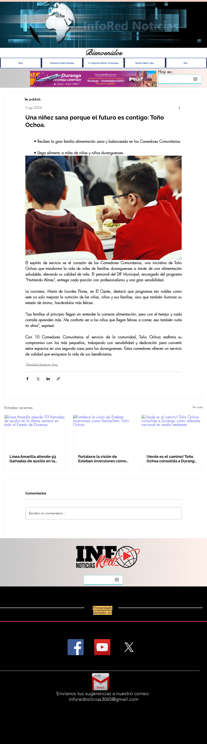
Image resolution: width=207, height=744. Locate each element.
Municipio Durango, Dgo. (42, 364)
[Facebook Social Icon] (76, 647)
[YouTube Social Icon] (102, 647)
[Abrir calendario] (195, 79)
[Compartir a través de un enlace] (58, 379)
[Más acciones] (179, 107)
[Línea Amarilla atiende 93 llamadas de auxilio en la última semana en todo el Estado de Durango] (34, 432)
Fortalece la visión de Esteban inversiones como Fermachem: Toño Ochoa (102, 458)
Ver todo (197, 407)
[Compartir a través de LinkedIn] (48, 379)
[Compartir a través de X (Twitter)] (38, 379)
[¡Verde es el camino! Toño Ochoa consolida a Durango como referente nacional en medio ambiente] (172, 432)
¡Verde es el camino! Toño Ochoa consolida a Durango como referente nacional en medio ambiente (172, 458)
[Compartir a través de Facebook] (27, 379)
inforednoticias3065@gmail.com (104, 699)
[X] (129, 647)
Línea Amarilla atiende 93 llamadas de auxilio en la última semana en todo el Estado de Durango (33, 458)
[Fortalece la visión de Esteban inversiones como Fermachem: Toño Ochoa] (103, 432)
